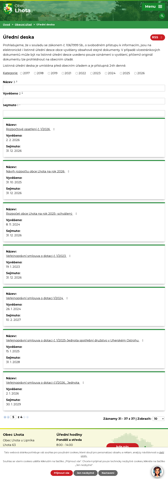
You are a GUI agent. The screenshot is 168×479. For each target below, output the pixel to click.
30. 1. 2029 (13, 404)
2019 (54, 73)
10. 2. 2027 (13, 320)
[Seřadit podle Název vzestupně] (17, 80)
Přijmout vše (61, 472)
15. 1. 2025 (13, 351)
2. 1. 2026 (12, 393)
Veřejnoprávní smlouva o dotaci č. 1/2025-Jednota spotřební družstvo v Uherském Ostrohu (75, 340)
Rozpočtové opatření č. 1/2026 (31, 129)
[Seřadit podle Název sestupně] (17, 82)
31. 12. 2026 (14, 151)
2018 (40, 73)
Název (9, 82)
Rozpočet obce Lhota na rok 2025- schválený (42, 214)
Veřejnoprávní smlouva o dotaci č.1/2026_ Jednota (45, 383)
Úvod (6, 24)
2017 (26, 73)
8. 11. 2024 (13, 224)
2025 (126, 73)
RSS (157, 37)
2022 (82, 73)
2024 (112, 73)
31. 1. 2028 (13, 362)
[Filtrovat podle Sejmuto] (84, 113)
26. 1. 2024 (13, 309)
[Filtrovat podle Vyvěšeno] (84, 101)
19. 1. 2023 (13, 267)
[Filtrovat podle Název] (84, 88)
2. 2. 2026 (13, 140)
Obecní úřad (23, 24)
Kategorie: (10, 73)
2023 (97, 73)
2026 (141, 73)
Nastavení (108, 472)
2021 (68, 73)
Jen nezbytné (85, 472)
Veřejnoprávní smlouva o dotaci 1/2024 (37, 298)
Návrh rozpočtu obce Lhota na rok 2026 (38, 171)
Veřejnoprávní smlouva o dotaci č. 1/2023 (39, 256)
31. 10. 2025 (14, 182)
